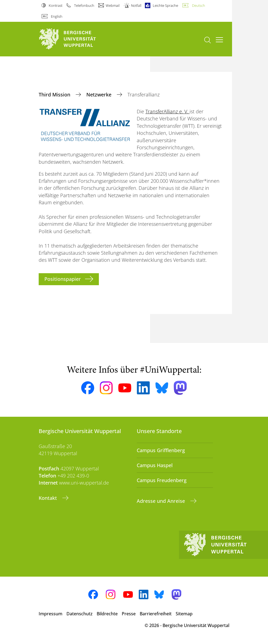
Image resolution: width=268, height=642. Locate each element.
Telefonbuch (84, 5)
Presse (129, 614)
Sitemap (184, 614)
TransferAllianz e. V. (167, 111)
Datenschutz (79, 614)
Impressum (50, 614)
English (56, 16)
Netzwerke (99, 94)
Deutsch (198, 5)
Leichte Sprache (165, 5)
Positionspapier (62, 279)
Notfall (136, 5)
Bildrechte (107, 614)
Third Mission (55, 94)
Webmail (113, 5)
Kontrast (55, 5)
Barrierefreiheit (156, 614)
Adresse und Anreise (161, 501)
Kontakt (48, 498)
